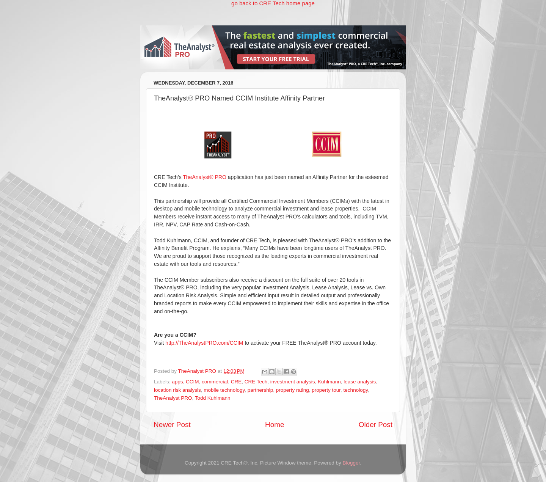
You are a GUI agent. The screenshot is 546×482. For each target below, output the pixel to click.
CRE (236, 382)
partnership (260, 390)
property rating (292, 390)
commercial (215, 382)
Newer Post (172, 425)
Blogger (351, 463)
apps (177, 382)
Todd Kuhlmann (213, 398)
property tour (326, 390)
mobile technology (224, 390)
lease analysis (360, 382)
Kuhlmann (329, 382)
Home (274, 425)
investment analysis (292, 382)
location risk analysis (177, 390)
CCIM (192, 382)
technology (356, 390)
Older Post (375, 425)
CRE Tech (256, 382)
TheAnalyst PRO (173, 398)
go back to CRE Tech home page (273, 3)
